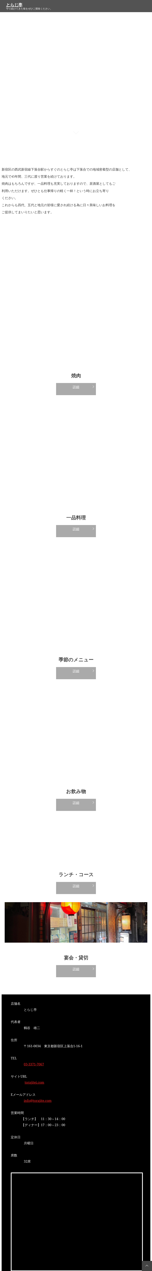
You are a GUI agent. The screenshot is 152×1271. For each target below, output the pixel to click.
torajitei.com (34, 1082)
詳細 (76, 387)
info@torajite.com (38, 1100)
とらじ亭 (14, 4)
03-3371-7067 (34, 1064)
